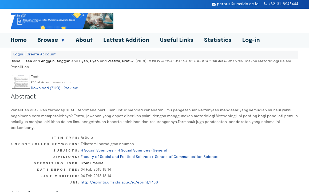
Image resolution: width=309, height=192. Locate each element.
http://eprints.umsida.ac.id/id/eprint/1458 (119, 182)
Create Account (41, 54)
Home (19, 40)
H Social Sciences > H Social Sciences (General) (125, 150)
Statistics (218, 40)
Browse (51, 40)
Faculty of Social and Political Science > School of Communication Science (150, 157)
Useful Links (176, 40)
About (84, 40)
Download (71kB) (46, 88)
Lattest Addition (126, 40)
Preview (71, 88)
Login (18, 54)
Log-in (251, 40)
